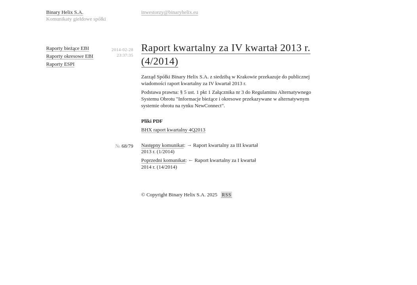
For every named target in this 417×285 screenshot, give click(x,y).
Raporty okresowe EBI (69, 56)
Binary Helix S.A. (65, 12)
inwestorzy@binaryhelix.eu (169, 12)
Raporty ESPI (60, 64)
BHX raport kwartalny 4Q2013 (173, 130)
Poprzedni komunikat (163, 160)
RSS (226, 195)
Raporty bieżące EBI (67, 48)
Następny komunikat (162, 145)
